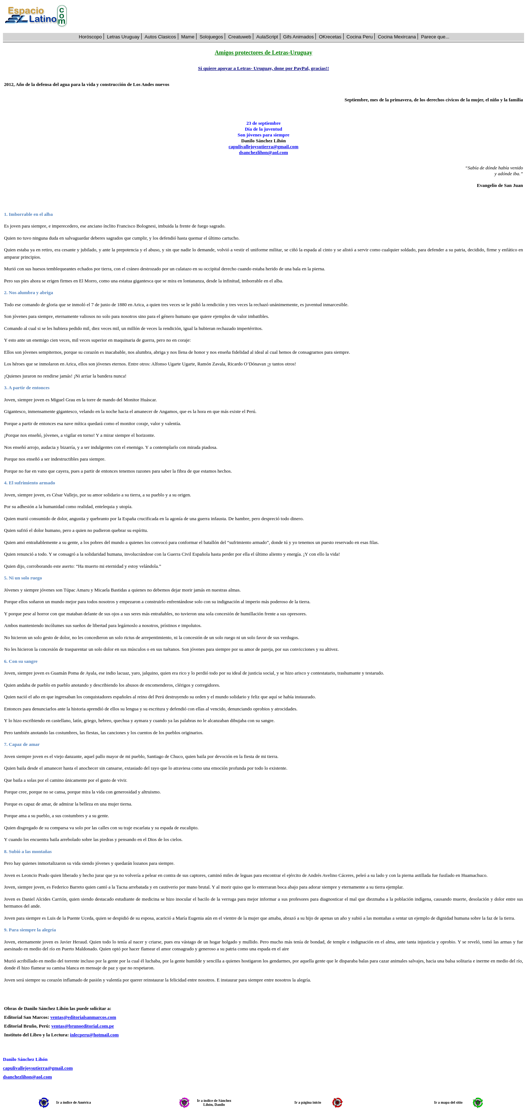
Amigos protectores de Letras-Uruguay (263, 52)
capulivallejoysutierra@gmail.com (264, 146)
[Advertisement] (300, 16)
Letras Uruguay (123, 37)
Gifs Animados (298, 37)
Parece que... (435, 37)
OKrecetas (330, 37)
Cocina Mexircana (397, 37)
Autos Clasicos (160, 37)
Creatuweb (239, 37)
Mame (187, 37)
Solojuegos (211, 37)
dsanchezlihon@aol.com (263, 152)
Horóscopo (90, 37)
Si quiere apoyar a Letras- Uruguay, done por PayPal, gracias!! (263, 68)
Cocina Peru (360, 37)
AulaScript (267, 37)
